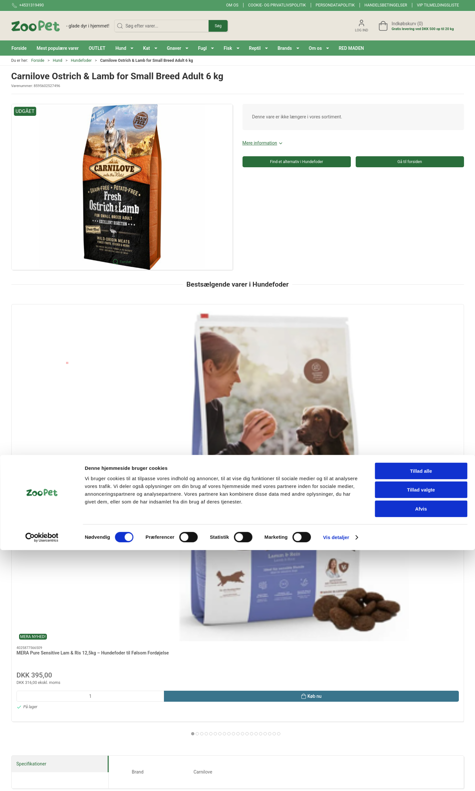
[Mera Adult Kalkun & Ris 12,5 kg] (146, 337)
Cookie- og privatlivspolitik (277, 5)
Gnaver (237, 583)
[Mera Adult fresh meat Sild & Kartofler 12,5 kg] (421, 337)
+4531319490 (25, 695)
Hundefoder (81, 60)
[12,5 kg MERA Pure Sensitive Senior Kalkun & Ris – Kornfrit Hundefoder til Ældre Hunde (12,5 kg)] (329, 337)
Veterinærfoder (329, 605)
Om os (232, 5)
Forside (37, 60)
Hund (57, 60)
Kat (146, 583)
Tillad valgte (421, 731)
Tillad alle (421, 712)
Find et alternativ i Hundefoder (296, 161)
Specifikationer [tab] (31, 493)
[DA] (60, 26)
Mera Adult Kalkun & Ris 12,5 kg (140, 377)
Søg (218, 26)
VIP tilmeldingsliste (438, 5)
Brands (54, 561)
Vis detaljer (336, 778)
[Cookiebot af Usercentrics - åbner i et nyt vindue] (42, 778)
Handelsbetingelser (385, 5)
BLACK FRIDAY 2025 (238, 561)
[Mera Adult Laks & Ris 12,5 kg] (237, 337)
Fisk (420, 583)
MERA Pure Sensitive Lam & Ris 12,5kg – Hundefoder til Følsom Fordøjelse (48, 384)
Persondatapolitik (335, 5)
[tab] (229, 458)
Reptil (54, 605)
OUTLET (420, 561)
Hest (146, 605)
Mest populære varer (329, 561)
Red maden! (146, 561)
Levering (329, 691)
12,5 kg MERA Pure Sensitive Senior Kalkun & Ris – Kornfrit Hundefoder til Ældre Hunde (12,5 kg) (327, 384)
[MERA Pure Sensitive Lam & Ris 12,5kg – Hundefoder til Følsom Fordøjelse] (54, 337)
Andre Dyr (237, 605)
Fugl (329, 583)
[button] (124, 48)
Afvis (421, 750)
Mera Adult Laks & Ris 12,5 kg (230, 377)
